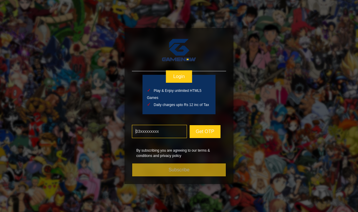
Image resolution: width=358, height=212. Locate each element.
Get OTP (204, 131)
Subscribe (178, 169)
